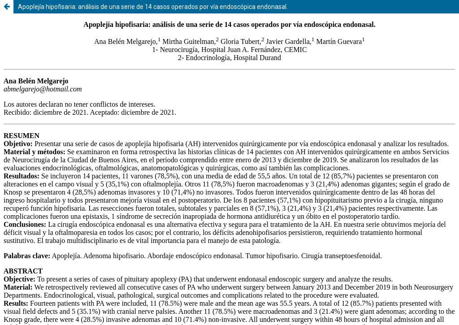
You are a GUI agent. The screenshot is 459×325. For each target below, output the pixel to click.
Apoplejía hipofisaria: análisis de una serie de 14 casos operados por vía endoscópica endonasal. (153, 6)
